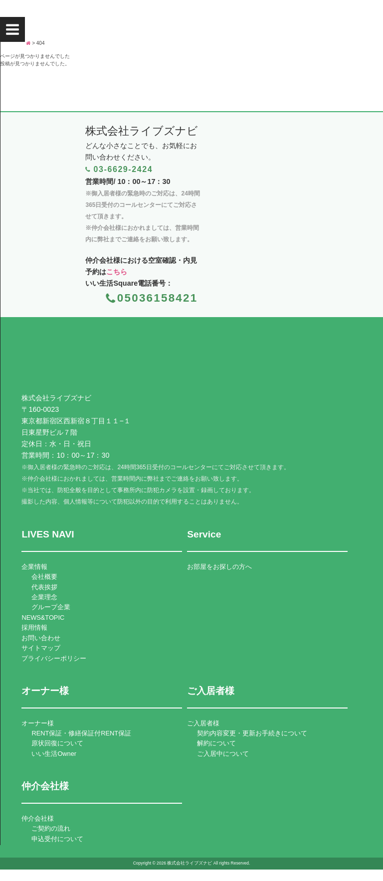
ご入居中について (223, 753)
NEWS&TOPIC (42, 617)
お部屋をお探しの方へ (219, 566)
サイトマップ (40, 648)
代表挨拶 (44, 587)
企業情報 (34, 566)
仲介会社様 (37, 818)
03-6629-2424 (123, 169)
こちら (116, 272)
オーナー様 (37, 723)
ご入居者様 (203, 723)
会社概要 (44, 576)
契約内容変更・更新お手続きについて (252, 733)
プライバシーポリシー (53, 658)
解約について (216, 743)
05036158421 (157, 298)
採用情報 (34, 627)
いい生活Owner (53, 753)
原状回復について (57, 743)
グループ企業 (50, 607)
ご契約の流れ (50, 828)
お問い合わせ (40, 638)
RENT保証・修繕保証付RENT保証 (81, 733)
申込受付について (57, 839)
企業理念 (44, 597)
